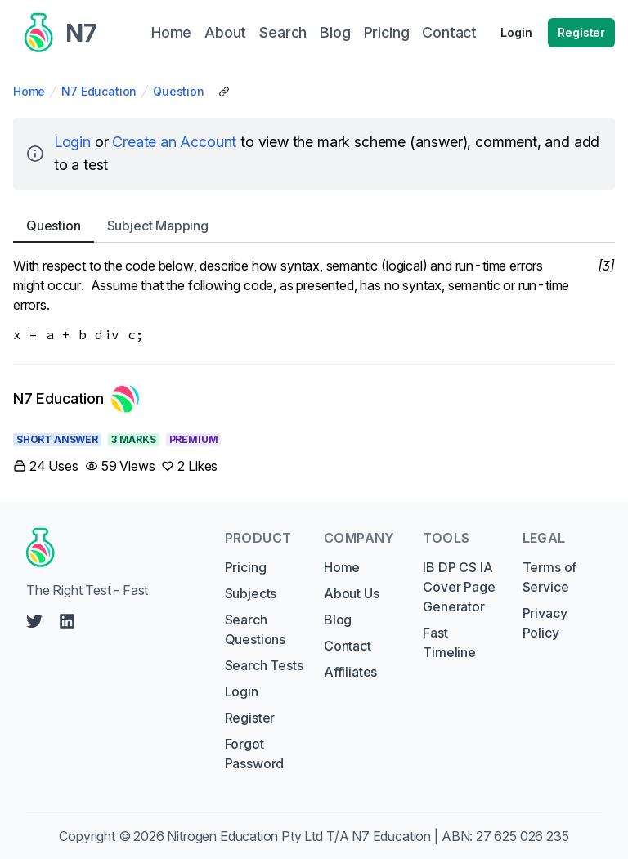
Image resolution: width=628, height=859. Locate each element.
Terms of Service (550, 577)
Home (29, 91)
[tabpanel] (314, 300)
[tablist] (314, 226)
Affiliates (350, 672)
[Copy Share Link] (224, 91)
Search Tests (264, 665)
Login (516, 32)
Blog (338, 619)
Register (581, 32)
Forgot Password (255, 754)
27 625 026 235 (522, 836)
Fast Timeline (449, 642)
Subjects (251, 593)
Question (178, 91)
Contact (347, 646)
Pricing (246, 567)
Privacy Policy (545, 623)
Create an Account (174, 141)
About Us (351, 593)
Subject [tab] (158, 225)
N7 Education (99, 91)
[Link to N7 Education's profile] (76, 399)
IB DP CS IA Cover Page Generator (459, 587)
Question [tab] (53, 225)
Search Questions (255, 629)
